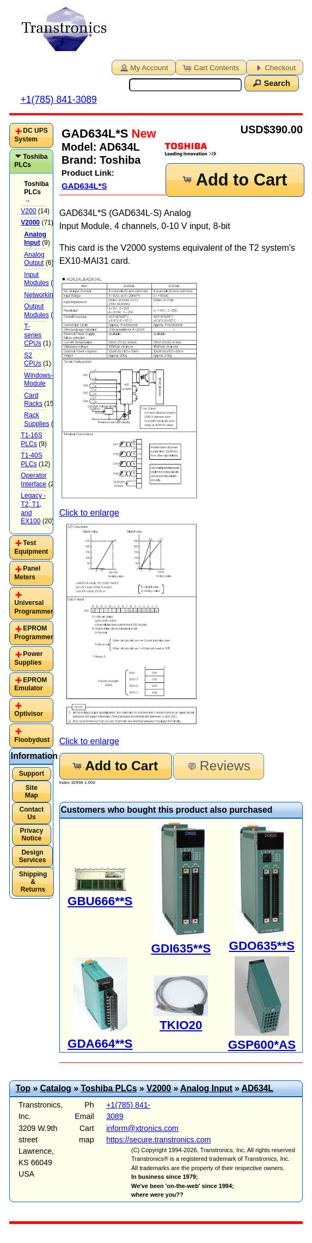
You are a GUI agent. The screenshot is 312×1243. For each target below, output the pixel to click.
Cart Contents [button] (210, 67)
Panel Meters (27, 573)
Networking (40, 295)
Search (270, 83)
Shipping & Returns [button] (33, 881)
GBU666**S (100, 901)
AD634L (257, 1088)
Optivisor (28, 714)
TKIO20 (181, 1025)
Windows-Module (38, 380)
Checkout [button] (274, 67)
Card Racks (33, 400)
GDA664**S (100, 1043)
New (142, 133)
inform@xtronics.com (142, 1128)
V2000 (158, 1088)
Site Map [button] (31, 791)
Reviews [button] (218, 765)
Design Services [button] (32, 856)
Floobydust (32, 740)
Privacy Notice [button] (31, 834)
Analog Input (206, 1088)
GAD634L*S (84, 185)
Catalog (55, 1088)
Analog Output (34, 259)
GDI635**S (181, 948)
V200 (28, 211)
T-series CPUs (32, 335)
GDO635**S (262, 946)
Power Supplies (28, 658)
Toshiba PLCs (30, 161)
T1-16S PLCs (31, 439)
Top (23, 1088)
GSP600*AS (262, 1045)
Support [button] (31, 773)
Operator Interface (33, 480)
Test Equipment (31, 547)
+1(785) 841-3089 (58, 99)
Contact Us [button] (31, 813)
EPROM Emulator (30, 684)
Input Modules (36, 279)
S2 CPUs (32, 359)
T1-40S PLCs (31, 460)
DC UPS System (30, 135)
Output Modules (36, 310)
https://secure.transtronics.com (158, 1139)
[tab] (31, 135)
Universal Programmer (33, 607)
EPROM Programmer (33, 632)
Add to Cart (234, 179)
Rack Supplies (36, 419)
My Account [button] (143, 67)
